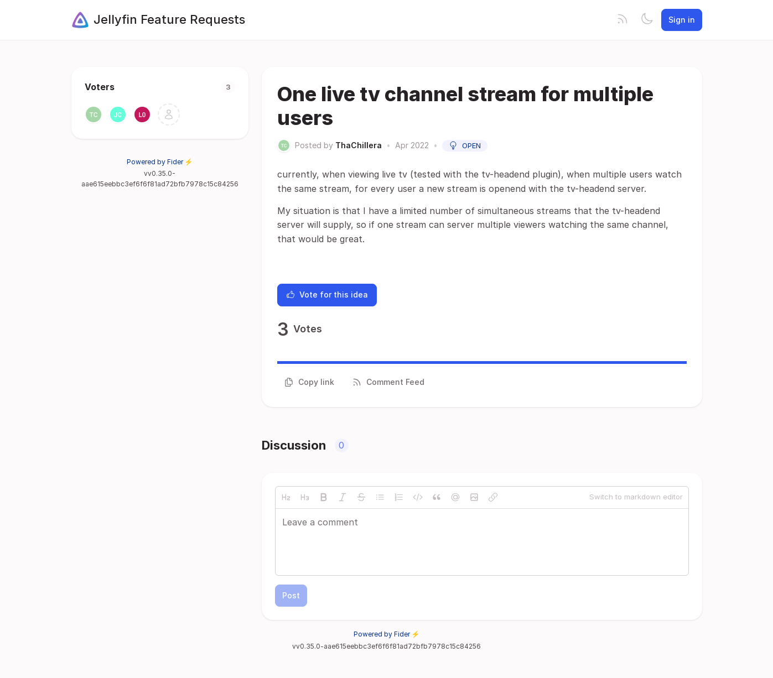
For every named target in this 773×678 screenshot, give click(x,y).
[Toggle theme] (647, 20)
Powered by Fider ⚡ (160, 162)
